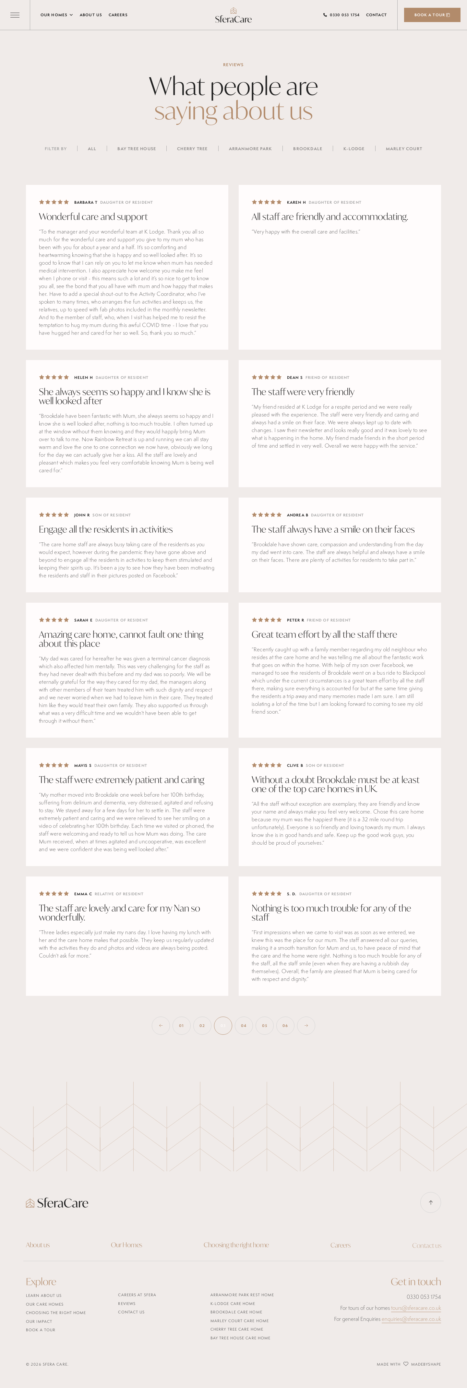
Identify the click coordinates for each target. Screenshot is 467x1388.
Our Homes (57, 15)
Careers (118, 15)
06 (285, 1025)
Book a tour (40, 1329)
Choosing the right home (236, 1247)
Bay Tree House (136, 148)
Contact (376, 15)
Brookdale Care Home (236, 1312)
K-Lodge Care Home (233, 1303)
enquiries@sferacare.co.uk (411, 1318)
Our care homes (45, 1304)
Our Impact (39, 1321)
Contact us (131, 1312)
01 (181, 1025)
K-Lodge (354, 148)
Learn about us (44, 1295)
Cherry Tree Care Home (236, 1329)
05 (264, 1025)
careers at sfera (137, 1294)
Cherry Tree (192, 148)
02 (202, 1025)
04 (243, 1025)
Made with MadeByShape (409, 1364)
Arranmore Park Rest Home (242, 1294)
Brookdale (307, 148)
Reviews (127, 1303)
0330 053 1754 (345, 15)
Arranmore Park (250, 148)
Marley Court (404, 148)
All (92, 148)
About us (91, 15)
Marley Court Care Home (239, 1320)
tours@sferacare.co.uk (416, 1307)
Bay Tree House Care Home (240, 1337)
